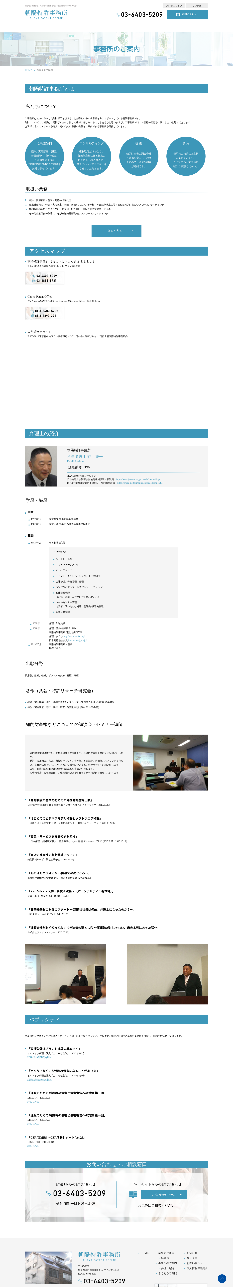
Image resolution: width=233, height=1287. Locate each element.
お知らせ (192, 1253)
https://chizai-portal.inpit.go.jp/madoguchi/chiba (139, 483)
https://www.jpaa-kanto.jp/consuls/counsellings (138, 479)
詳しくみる (32, 1102)
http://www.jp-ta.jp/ (77, 640)
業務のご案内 (166, 1253)
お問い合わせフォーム (164, 1194)
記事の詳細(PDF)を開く (38, 1057)
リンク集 (197, 5)
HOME (28, 70)
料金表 (165, 1258)
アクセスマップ (174, 5)
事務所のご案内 (167, 1263)
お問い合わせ (189, 14)
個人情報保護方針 (197, 1268)
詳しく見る (115, 230)
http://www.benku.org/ (74, 636)
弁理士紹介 (167, 1268)
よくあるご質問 (167, 1273)
